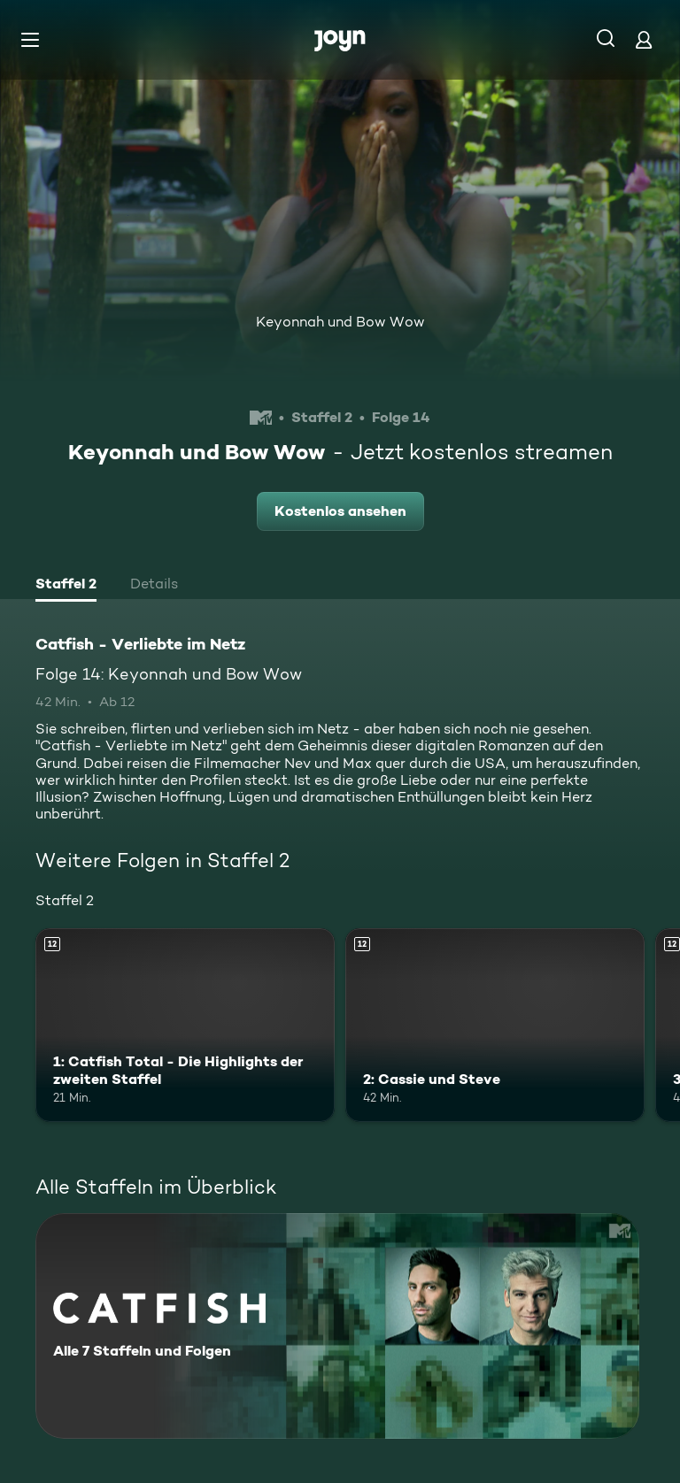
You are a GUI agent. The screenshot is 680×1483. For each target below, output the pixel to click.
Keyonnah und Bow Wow (340, 321)
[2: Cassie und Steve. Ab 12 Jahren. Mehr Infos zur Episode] (495, 1025)
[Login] (643, 39)
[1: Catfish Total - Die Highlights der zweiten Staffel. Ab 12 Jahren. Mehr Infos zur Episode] (185, 1025)
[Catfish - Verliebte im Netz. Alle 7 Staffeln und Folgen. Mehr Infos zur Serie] (337, 1326)
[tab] (66, 586)
